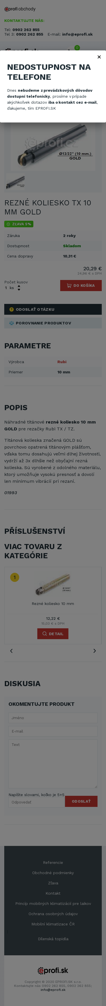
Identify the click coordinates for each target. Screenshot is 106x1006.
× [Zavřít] (99, 57)
